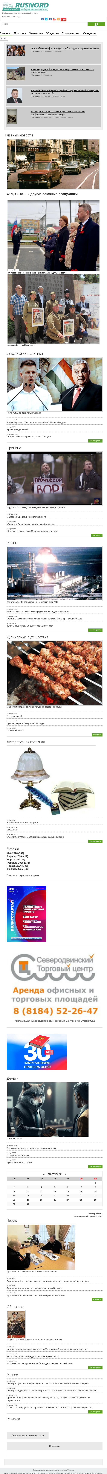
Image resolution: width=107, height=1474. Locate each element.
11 (41, 1191)
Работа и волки (14, 1138)
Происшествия (71, 33)
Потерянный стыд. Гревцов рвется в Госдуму (29, 436)
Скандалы (89, 33)
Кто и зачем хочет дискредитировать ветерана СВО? (32, 1356)
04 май (9, 1388)
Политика (20, 33)
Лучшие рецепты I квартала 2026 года (25, 723)
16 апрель (10, 713)
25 (41, 1200)
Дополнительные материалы (28, 1435)
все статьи (97, 735)
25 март (9, 427)
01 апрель (10, 721)
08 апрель (10, 616)
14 (81, 1191)
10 (28, 1191)
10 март (9, 529)
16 (14, 1195)
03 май (9, 1293)
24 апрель (10, 827)
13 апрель (10, 609)
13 (68, 1191)
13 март (9, 1160)
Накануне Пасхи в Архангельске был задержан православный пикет (40, 1363)
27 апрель (10, 1354)
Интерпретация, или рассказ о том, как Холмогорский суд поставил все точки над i (47, 1349)
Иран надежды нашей (17, 429)
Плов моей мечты (15, 730)
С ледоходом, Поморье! (18, 1155)
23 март (9, 521)
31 (28, 1204)
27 (68, 1200)
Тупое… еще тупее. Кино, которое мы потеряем (30, 626)
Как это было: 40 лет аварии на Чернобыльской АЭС (32, 602)
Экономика (36, 33)
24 (28, 1200)
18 (41, 1195)
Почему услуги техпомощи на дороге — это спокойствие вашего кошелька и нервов (48, 1383)
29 (95, 1200)
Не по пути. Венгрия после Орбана (24, 413)
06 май (9, 1278)
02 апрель (10, 834)
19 (55, 1195)
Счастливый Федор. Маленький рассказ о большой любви (35, 837)
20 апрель (10, 1361)
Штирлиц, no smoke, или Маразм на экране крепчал (32, 531)
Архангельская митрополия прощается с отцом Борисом (34, 1288)
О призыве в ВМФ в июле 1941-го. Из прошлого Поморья (35, 1339)
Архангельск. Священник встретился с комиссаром (32, 1271)
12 (55, 1191)
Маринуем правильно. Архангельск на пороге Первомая (34, 707)
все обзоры (97, 535)
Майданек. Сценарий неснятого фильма (26, 517)
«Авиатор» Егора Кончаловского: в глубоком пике (31, 524)
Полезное (54, 1446)
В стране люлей (14, 716)
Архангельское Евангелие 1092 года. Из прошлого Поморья (36, 1295)
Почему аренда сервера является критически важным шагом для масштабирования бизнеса (52, 1390)
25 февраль (10, 434)
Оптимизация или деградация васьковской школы (31, 1148)
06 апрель (10, 420)
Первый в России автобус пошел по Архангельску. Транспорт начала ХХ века (44, 618)
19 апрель (10, 514)
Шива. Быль (12, 829)
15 (95, 1191)
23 (14, 1200)
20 (68, 1195)
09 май (9, 820)
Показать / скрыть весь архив (23, 875)
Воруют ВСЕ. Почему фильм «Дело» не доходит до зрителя (36, 507)
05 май (9, 1285)
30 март (9, 623)
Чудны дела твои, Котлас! (19, 1162)
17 (28, 1195)
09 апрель (10, 1145)
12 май (9, 1346)
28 (81, 1200)
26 (55, 1200)
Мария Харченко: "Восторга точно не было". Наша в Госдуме (36, 422)
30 (14, 1204)
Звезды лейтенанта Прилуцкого (22, 822)
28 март (9, 1153)
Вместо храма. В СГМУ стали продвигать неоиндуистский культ (38, 611)
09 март (34, 51)
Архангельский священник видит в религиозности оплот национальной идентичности (48, 1281)
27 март (9, 728)
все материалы (95, 441)
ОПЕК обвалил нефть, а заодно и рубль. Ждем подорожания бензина (65, 48)
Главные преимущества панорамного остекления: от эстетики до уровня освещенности (49, 1407)
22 (95, 1195)
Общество (52, 33)
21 (81, 1195)
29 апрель (10, 1395)
